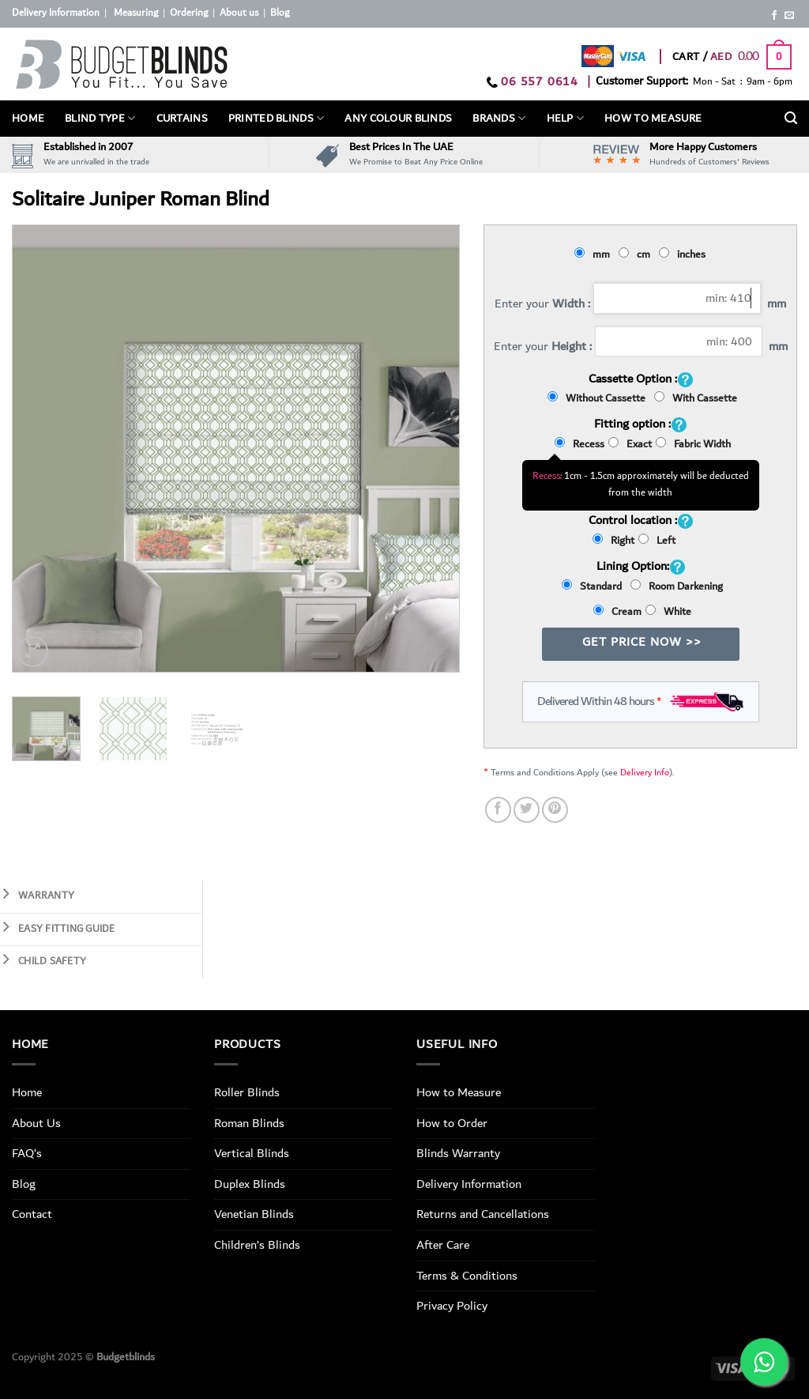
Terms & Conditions (466, 1275)
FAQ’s (27, 1153)
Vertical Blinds (251, 1153)
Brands (498, 118)
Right (613, 540)
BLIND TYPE (100, 118)
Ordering (189, 13)
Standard (594, 586)
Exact (630, 444)
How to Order (451, 1123)
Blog (279, 13)
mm (594, 254)
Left (656, 540)
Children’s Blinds (257, 1245)
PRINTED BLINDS (276, 118)
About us (239, 13)
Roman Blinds (249, 1123)
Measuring (136, 13)
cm (637, 254)
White (668, 611)
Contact (32, 1214)
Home (28, 118)
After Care (442, 1245)
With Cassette (695, 398)
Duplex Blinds (249, 1184)
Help (566, 118)
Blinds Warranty (458, 1153)
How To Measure (653, 118)
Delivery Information (56, 13)
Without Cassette (598, 398)
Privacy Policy (451, 1305)
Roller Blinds (247, 1092)
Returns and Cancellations (482, 1214)
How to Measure (458, 1092)
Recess (579, 444)
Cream (617, 611)
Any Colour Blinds (398, 118)
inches (684, 254)
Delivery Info (644, 772)
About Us (36, 1123)
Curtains (182, 118)
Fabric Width (693, 444)
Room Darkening (676, 586)
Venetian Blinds (254, 1214)
